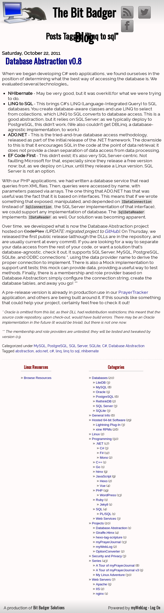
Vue (103, 486)
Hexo (104, 481)
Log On (155, 608)
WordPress (108, 495)
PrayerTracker (133, 292)
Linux (96, 434)
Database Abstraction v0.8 (43, 61)
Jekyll (104, 504)
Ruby (100, 500)
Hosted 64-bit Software (109, 420)
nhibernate (90, 351)
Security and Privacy (107, 556)
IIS (98, 589)
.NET (99, 443)
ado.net (42, 351)
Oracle (101, 392)
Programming (102, 439)
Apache (101, 584)
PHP (99, 490)
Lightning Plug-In (108, 425)
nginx (100, 593)
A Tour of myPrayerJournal (115, 565)
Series (96, 561)
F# (102, 453)
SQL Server (78, 346)
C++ (99, 462)
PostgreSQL (57, 346)
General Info (101, 415)
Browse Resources (38, 378)
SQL (99, 509)
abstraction (24, 351)
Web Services (106, 518)
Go (98, 467)
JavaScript (103, 476)
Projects (98, 523)
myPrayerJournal (108, 542)
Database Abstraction (127, 346)
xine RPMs (104, 429)
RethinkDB (104, 401)
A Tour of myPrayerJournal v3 (117, 570)
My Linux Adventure (110, 575)
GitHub (112, 231)
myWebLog (104, 547)
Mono (104, 457)
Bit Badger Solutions (49, 608)
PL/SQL (105, 514)
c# (52, 351)
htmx (99, 472)
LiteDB (101, 382)
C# (104, 346)
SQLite (94, 346)
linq (59, 351)
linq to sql (71, 351)
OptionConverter (108, 551)
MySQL (40, 346)
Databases (100, 378)
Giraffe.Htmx (105, 532)
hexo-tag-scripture (109, 537)
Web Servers (101, 579)
